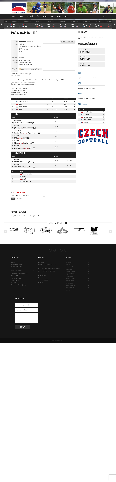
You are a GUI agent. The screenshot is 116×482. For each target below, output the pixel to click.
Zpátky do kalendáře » (68, 41)
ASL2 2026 (82, 93)
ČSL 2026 (82, 72)
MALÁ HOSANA (85, 58)
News (13, 199)
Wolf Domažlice (70, 287)
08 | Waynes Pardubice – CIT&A (23, 167)
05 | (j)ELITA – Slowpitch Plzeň (23, 143)
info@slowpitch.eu (16, 270)
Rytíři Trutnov (69, 276)
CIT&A (20, 104)
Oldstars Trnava (70, 271)
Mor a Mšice (69, 269)
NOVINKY (21, 16)
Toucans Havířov (70, 280)
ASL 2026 (82, 83)
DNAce (67, 264)
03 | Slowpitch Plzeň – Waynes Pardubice (26, 133)
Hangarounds (69, 266)
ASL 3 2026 (82, 103)
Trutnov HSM (69, 283)
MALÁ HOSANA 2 (85, 65)
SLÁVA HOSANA (85, 52)
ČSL (38, 16)
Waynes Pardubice (23, 101)
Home (13, 16)
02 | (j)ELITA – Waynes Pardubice (24, 128)
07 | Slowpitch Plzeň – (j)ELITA (23, 162)
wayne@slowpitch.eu (25, 64)
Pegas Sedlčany (70, 273)
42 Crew (68, 289)
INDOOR (45, 16)
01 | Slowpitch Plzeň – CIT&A (23, 123)
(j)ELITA (20, 109)
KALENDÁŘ (30, 16)
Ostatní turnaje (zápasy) (30, 69)
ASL (52, 16)
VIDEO (66, 16)
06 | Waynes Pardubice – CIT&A (23, 148)
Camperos (69, 262)
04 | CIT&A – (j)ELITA (20, 138)
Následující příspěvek (18, 192)
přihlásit (39, 216)
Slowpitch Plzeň (23, 107)
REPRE (59, 16)
